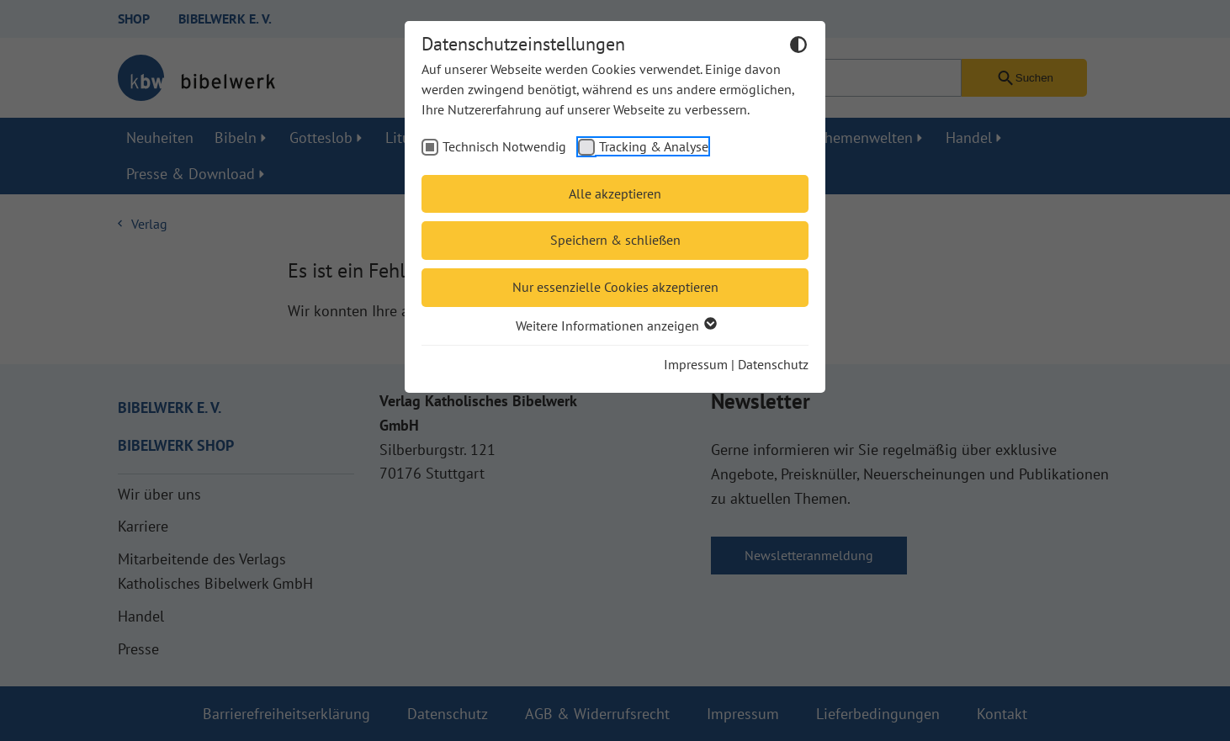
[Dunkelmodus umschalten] (798, 47)
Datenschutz (773, 364)
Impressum (696, 364)
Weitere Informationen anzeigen (615, 325)
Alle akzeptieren (615, 193)
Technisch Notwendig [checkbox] (504, 146)
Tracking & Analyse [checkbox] (653, 146)
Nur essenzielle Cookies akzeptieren (615, 286)
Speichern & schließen (615, 239)
